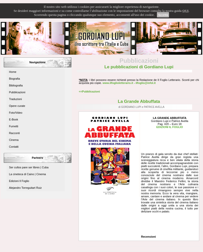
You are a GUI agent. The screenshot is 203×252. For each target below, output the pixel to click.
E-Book (13, 119)
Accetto (163, 15)
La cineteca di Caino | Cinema (27, 174)
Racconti (14, 133)
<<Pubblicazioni (89, 91)
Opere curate (17, 105)
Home (12, 71)
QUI (185, 11)
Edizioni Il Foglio (19, 180)
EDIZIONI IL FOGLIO (169, 127)
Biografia (14, 78)
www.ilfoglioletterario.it (118, 82)
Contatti (14, 146)
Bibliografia (16, 85)
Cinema (14, 139)
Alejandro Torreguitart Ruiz (25, 187)
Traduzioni (15, 99)
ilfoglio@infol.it (146, 82)
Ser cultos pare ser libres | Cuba (29, 167)
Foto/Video (15, 112)
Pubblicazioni (17, 92)
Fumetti (13, 126)
